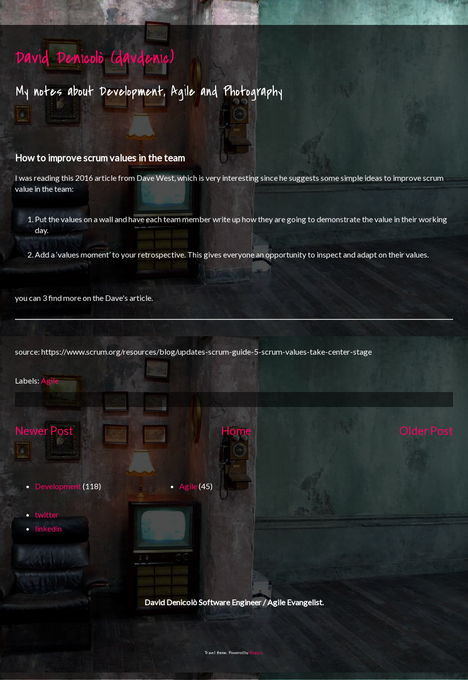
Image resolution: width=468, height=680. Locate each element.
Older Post (426, 430)
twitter (47, 514)
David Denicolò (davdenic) (94, 58)
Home (236, 430)
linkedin (48, 528)
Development (58, 486)
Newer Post (44, 430)
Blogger (255, 652)
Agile (50, 380)
